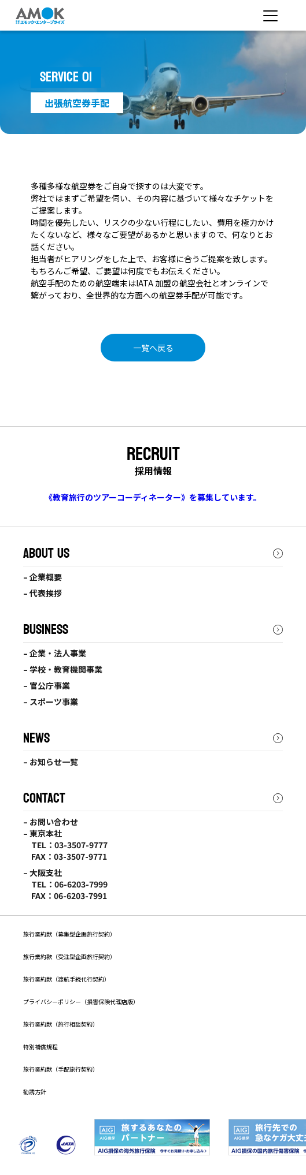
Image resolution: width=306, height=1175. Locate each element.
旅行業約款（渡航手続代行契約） (66, 979)
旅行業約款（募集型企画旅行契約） (69, 934)
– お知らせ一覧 (50, 761)
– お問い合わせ (50, 821)
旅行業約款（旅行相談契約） (60, 1024)
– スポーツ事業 (50, 701)
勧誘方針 (34, 1091)
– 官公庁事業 (46, 685)
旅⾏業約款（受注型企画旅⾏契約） (69, 956)
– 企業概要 (42, 577)
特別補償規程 (40, 1046)
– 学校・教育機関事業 (62, 669)
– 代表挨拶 (42, 593)
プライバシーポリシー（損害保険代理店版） (81, 1001)
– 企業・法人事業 (54, 653)
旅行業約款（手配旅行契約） (60, 1069)
